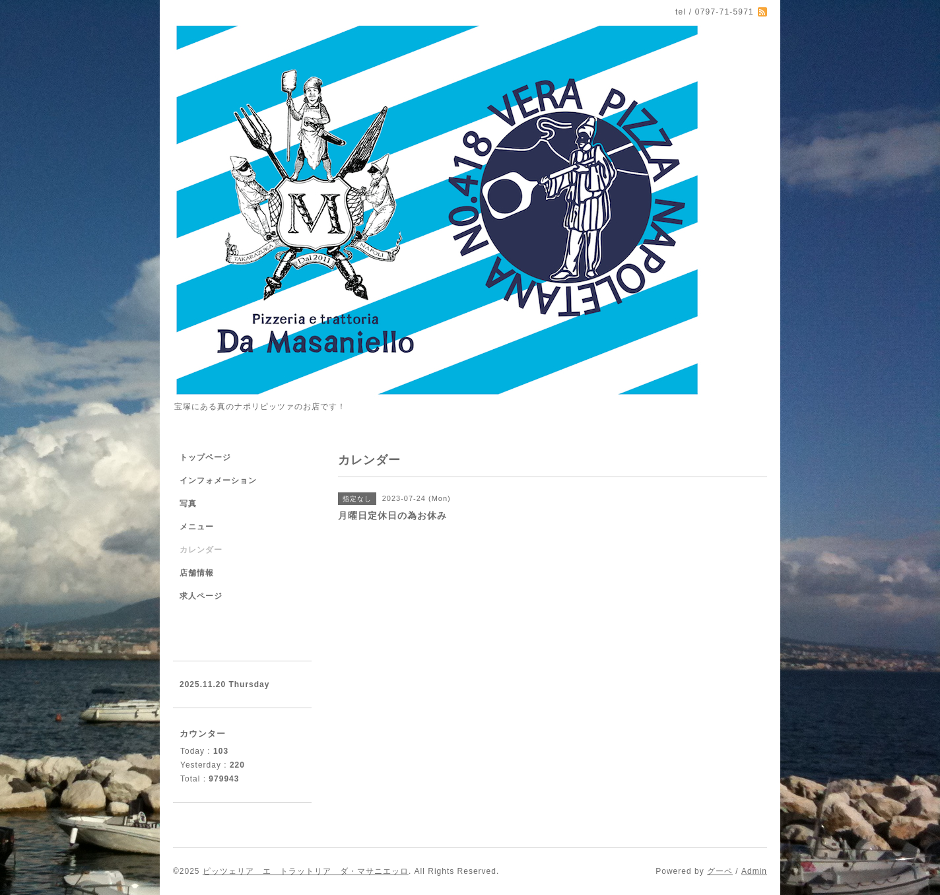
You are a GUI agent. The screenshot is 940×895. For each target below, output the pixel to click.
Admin (754, 871)
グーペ (720, 871)
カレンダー (201, 549)
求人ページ (201, 596)
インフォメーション (218, 480)
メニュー (197, 526)
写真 (188, 503)
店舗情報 (197, 573)
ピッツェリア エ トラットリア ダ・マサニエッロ (306, 871)
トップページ (205, 457)
